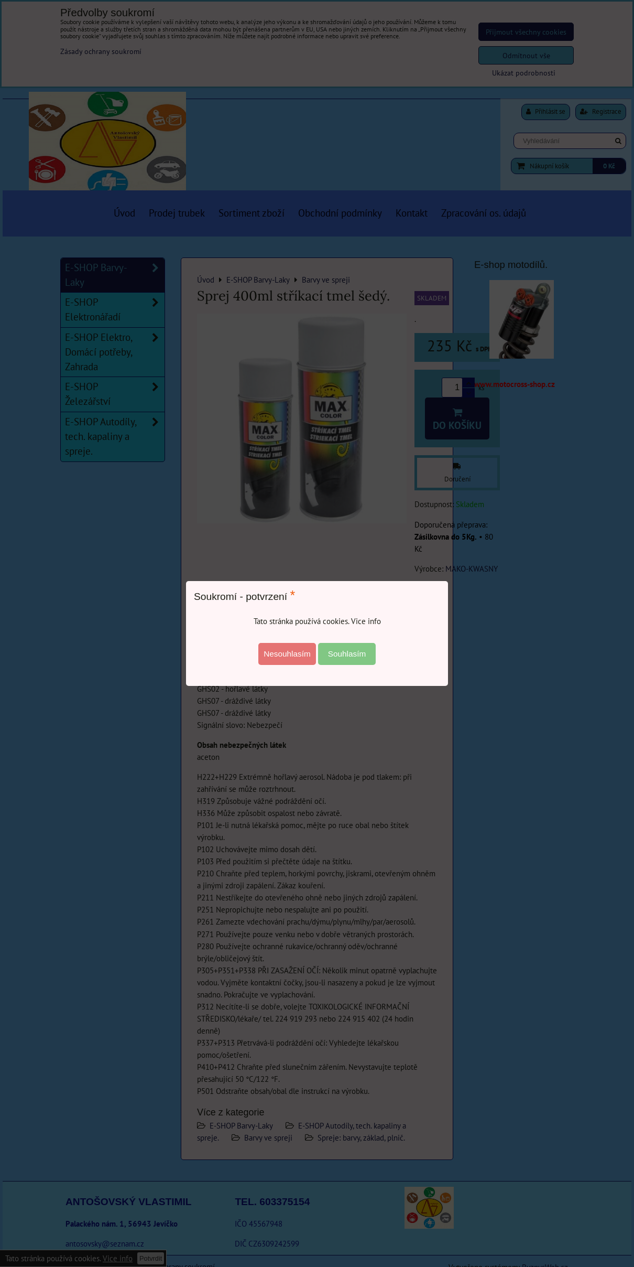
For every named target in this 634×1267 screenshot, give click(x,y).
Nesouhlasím (287, 653)
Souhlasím (347, 653)
